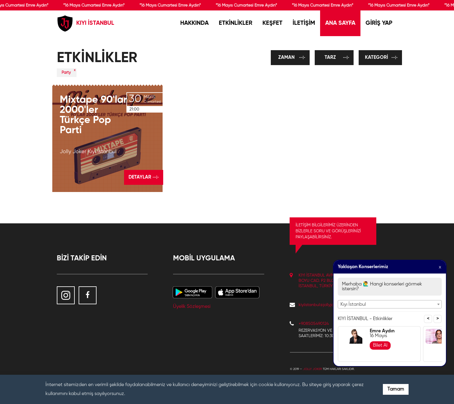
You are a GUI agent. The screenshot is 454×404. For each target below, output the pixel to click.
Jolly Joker (312, 369)
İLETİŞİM (304, 23)
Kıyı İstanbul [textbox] (353, 304)
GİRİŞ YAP (379, 23)
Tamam (395, 389)
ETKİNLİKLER (235, 23)
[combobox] (390, 304)
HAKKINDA (194, 23)
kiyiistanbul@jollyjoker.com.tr (325, 305)
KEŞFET (272, 23)
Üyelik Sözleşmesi (191, 306)
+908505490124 (314, 324)
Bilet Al (380, 345)
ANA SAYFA (340, 23)
